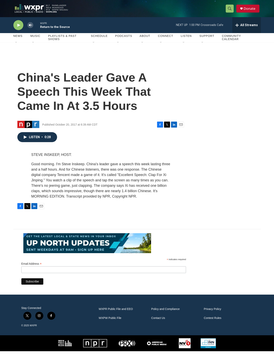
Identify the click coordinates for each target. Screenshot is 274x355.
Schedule (99, 39)
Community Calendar (231, 41)
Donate (250, 10)
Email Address (31, 267)
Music (35, 39)
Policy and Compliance (165, 312)
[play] (18, 29)
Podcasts (123, 39)
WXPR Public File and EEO (116, 312)
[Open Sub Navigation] (16, 46)
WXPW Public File (110, 321)
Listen (186, 39)
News (18, 39)
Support (207, 39)
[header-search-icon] (230, 11)
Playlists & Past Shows (62, 41)
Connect (165, 39)
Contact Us (158, 321)
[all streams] (246, 29)
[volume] (30, 29)
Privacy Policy (212, 312)
